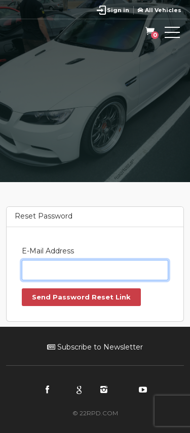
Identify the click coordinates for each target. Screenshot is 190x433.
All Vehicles (159, 10)
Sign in (118, 10)
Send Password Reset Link (81, 297)
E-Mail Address (48, 250)
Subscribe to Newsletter (95, 347)
